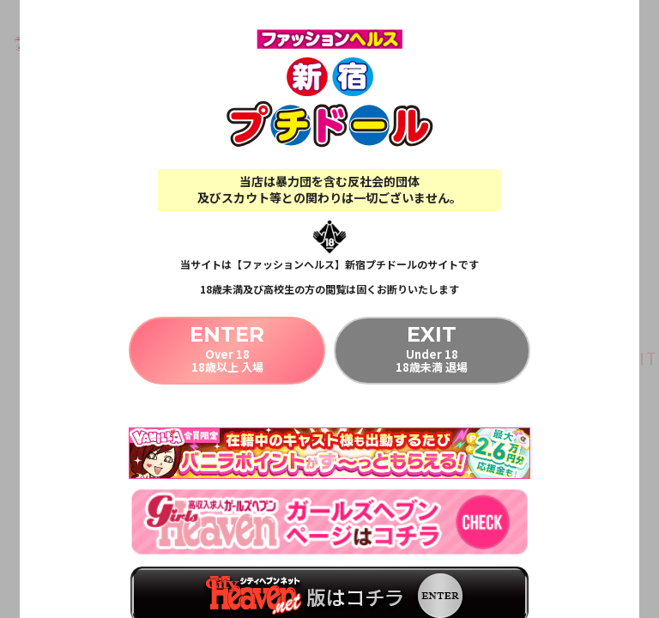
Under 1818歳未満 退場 (432, 348)
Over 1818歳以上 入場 (227, 348)
